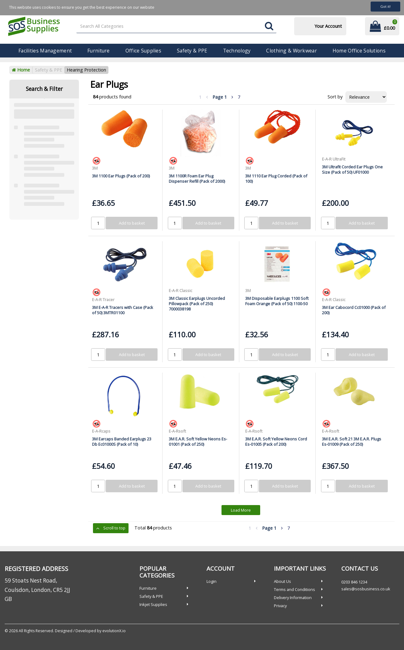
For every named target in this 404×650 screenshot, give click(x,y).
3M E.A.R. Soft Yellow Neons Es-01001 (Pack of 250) (198, 441)
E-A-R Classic (180, 290)
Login (212, 581)
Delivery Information (293, 597)
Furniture (98, 50)
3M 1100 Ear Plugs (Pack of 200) (121, 176)
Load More (241, 510)
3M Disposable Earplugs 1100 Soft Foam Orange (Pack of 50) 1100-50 (277, 300)
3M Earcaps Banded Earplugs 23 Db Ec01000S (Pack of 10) (121, 441)
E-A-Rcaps (101, 431)
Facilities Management (45, 50)
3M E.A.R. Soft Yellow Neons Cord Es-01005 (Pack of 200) (276, 441)
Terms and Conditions (294, 589)
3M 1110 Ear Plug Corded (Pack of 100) (276, 178)
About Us (282, 581)
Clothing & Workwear (291, 50)
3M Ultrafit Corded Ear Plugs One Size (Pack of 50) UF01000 (352, 169)
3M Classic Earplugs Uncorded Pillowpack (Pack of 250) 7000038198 (197, 303)
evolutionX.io (114, 630)
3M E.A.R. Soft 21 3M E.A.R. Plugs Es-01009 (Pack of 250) (351, 441)
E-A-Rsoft (177, 431)
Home (21, 70)
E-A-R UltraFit (333, 159)
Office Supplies (143, 50)
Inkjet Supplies (153, 604)
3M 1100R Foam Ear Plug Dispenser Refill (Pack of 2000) (197, 178)
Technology (237, 50)
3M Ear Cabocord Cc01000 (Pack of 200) (354, 310)
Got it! (385, 6)
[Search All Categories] (176, 26)
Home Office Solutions (359, 50)
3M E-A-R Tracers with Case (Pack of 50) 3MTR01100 (122, 310)
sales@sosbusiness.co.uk (365, 589)
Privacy (280, 605)
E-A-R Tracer (103, 299)
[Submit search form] (269, 26)
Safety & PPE (192, 50)
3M (95, 168)
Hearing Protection (86, 70)
